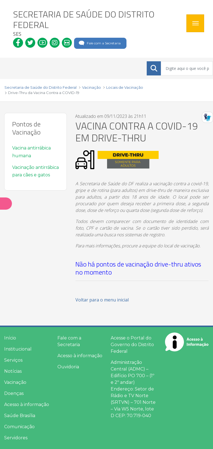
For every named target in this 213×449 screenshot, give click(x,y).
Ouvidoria (68, 366)
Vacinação (15, 382)
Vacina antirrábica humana (31, 151)
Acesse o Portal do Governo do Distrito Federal (132, 344)
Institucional (18, 349)
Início (10, 338)
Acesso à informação (26, 404)
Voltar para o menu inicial (102, 300)
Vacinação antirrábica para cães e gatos (35, 171)
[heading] (97, 23)
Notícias (13, 371)
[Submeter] (153, 68)
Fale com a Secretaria (99, 43)
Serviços (13, 360)
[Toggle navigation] (195, 23)
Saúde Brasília (19, 415)
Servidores (15, 437)
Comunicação (19, 426)
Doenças (14, 393)
